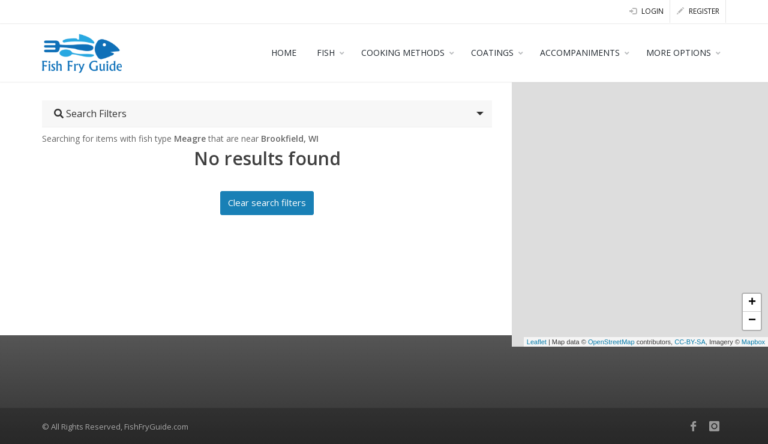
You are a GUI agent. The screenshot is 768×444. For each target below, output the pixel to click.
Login (646, 11)
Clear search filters (267, 202)
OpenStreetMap (611, 341)
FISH (326, 52)
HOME (283, 52)
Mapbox (753, 341)
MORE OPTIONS (678, 52)
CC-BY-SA (690, 341)
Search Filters (90, 113)
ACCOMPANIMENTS (580, 52)
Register (698, 11)
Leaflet (537, 341)
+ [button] (752, 303)
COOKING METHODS (403, 52)
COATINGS (492, 52)
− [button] (752, 321)
